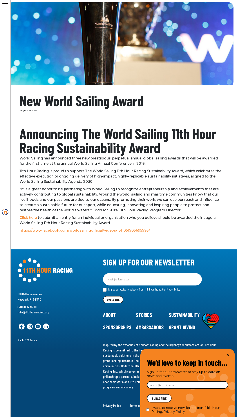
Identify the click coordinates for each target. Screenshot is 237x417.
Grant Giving (182, 327)
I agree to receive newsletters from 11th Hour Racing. (141, 290)
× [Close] (228, 355)
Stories (144, 315)
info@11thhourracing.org (33, 312)
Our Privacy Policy (171, 289)
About (109, 315)
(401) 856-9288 (27, 307)
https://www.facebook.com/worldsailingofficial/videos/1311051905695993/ (88, 230)
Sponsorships (117, 327)
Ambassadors (150, 327)
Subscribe (113, 299)
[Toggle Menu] (5, 5)
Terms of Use (138, 405)
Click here (31, 218)
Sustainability (184, 315)
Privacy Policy (112, 405)
